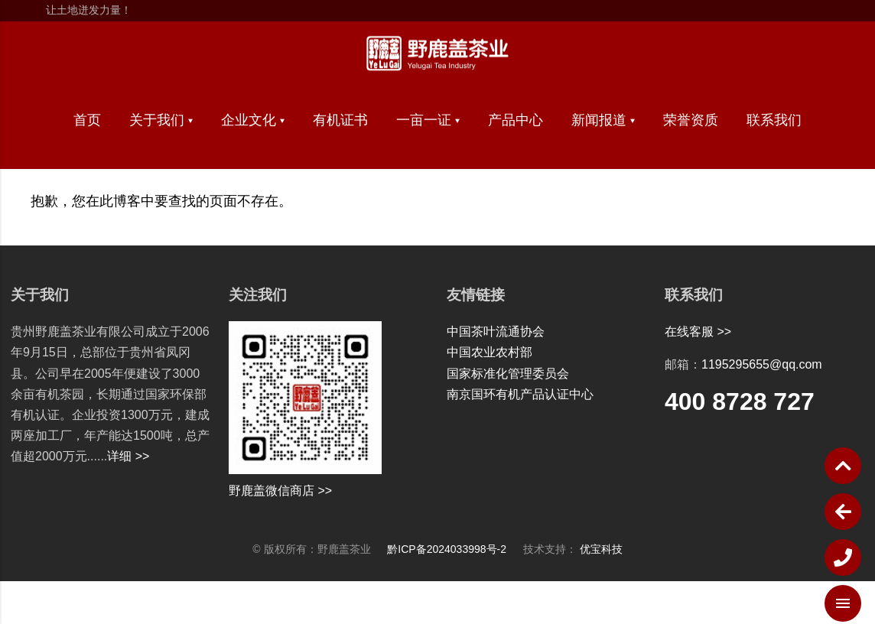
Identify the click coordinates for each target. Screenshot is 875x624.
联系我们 (774, 120)
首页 (87, 120)
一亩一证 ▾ (428, 120)
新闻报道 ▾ (603, 120)
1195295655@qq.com (761, 364)
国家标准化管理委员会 (508, 373)
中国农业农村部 (489, 352)
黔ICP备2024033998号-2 (454, 549)
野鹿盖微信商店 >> (280, 490)
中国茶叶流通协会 (496, 331)
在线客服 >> (698, 331)
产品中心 (515, 120)
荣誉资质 (690, 120)
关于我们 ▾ (161, 120)
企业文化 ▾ (253, 120)
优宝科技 (601, 549)
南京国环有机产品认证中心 (520, 394)
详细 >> (128, 456)
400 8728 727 (740, 401)
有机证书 (340, 120)
